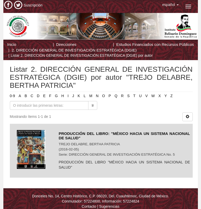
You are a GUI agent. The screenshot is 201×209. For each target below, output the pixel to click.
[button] (170, 4)
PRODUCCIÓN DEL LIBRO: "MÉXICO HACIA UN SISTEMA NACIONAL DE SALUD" (124, 135)
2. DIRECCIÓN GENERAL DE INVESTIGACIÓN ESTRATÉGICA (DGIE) (74, 50)
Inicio (11, 44)
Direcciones (66, 44)
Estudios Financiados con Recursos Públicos (155, 44)
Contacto (89, 206)
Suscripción (33, 5)
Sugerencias (109, 206)
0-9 (12, 96)
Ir (93, 105)
